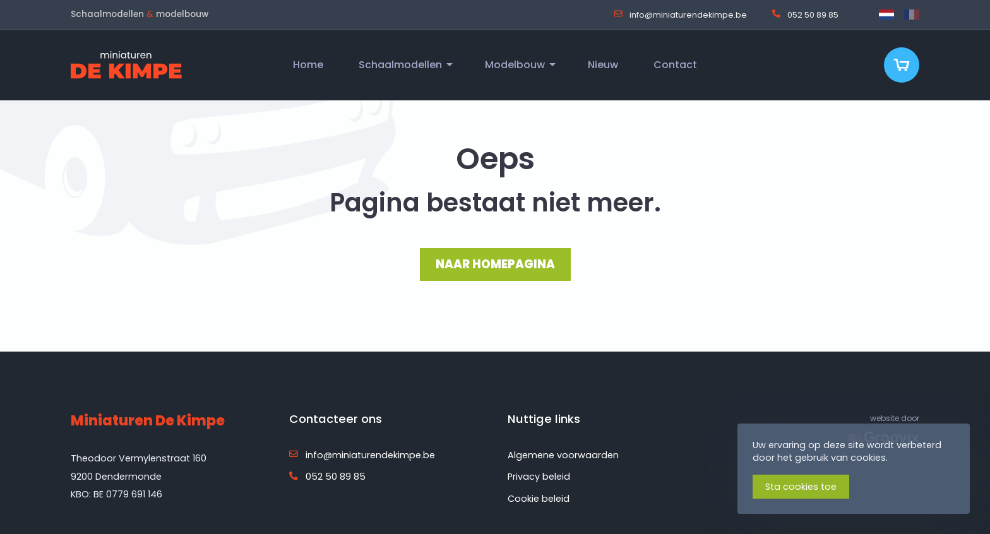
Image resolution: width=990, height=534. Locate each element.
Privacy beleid (539, 476)
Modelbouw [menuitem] (515, 64)
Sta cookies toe (801, 486)
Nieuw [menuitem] (603, 64)
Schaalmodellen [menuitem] (400, 64)
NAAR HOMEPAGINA (495, 264)
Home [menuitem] (308, 64)
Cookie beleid (539, 498)
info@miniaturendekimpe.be (680, 14)
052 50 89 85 (805, 14)
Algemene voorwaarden (563, 455)
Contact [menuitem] (675, 64)
